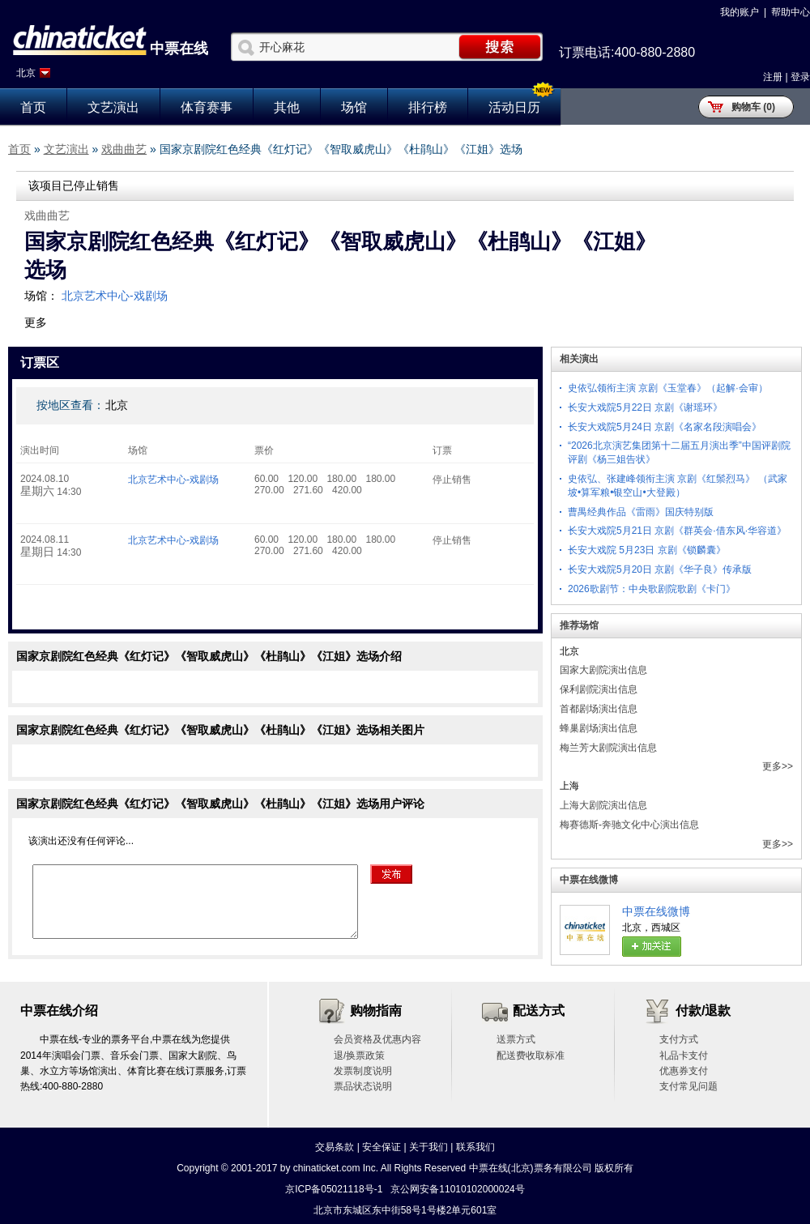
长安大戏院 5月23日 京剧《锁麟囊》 (647, 550)
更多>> (777, 766)
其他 (287, 107)
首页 (33, 107)
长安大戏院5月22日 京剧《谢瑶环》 (645, 407)
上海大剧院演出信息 (603, 805)
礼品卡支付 (683, 1055)
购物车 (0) (753, 107)
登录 (800, 77)
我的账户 (739, 12)
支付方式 (678, 1039)
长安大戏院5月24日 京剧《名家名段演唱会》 (664, 427)
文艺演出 (113, 107)
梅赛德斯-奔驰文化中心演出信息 (629, 824)
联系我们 (475, 1147)
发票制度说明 (363, 1071)
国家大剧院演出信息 (603, 670)
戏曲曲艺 (124, 149)
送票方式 (516, 1039)
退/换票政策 (359, 1055)
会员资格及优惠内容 (377, 1039)
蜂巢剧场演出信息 (598, 728)
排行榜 (427, 107)
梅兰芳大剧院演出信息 (608, 747)
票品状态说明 (363, 1086)
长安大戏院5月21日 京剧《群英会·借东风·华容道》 (677, 530)
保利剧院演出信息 (598, 689)
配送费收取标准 (531, 1055)
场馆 (354, 107)
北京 (26, 73)
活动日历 (514, 107)
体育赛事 (206, 107)
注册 (772, 77)
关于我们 (428, 1147)
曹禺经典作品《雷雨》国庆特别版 (641, 512)
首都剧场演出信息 (598, 708)
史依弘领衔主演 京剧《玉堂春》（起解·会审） (668, 388)
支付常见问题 (688, 1086)
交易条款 (334, 1147)
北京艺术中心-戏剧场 (115, 295)
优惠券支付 (683, 1071)
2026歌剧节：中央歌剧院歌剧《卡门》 (651, 589)
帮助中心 (790, 12)
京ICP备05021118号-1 (333, 1189)
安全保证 (381, 1147)
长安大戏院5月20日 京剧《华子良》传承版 (660, 569)
